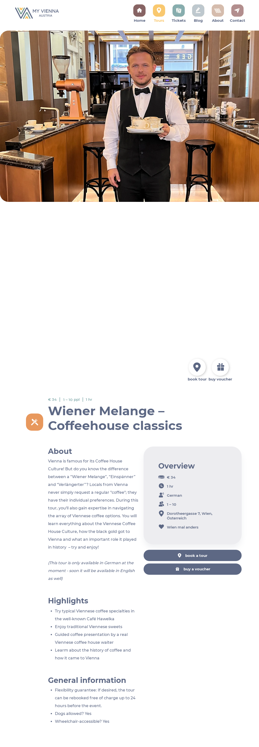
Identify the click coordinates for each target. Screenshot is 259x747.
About (218, 20)
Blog (198, 20)
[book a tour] (193, 555)
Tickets (179, 20)
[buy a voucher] (193, 569)
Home (139, 20)
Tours (159, 20)
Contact (237, 20)
